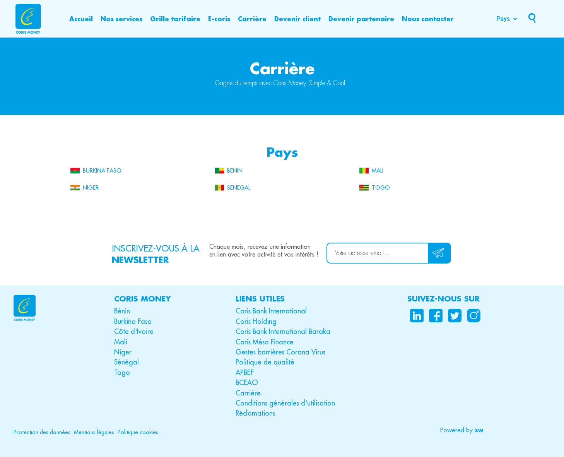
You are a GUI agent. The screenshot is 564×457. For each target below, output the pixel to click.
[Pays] (507, 19)
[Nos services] (121, 19)
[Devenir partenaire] (361, 19)
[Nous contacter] (428, 19)
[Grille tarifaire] (175, 19)
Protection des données (42, 432)
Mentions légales (94, 432)
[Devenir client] (297, 19)
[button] (461, 430)
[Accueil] (81, 19)
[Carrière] (252, 19)
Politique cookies (138, 432)
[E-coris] (219, 19)
